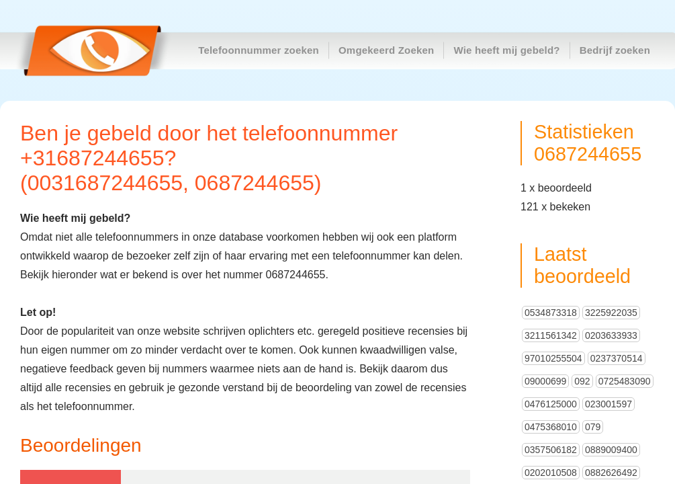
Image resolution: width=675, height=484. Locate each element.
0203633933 (611, 335)
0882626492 (611, 472)
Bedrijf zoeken (615, 50)
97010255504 (553, 358)
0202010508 (551, 472)
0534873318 (551, 312)
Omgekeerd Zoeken (386, 50)
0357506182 (551, 449)
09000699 (545, 381)
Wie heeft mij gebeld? (506, 50)
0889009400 (611, 449)
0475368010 (551, 426)
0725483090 (624, 381)
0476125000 (551, 404)
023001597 (608, 404)
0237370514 (616, 358)
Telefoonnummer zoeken (258, 50)
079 (592, 426)
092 (582, 381)
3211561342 (551, 335)
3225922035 (611, 312)
